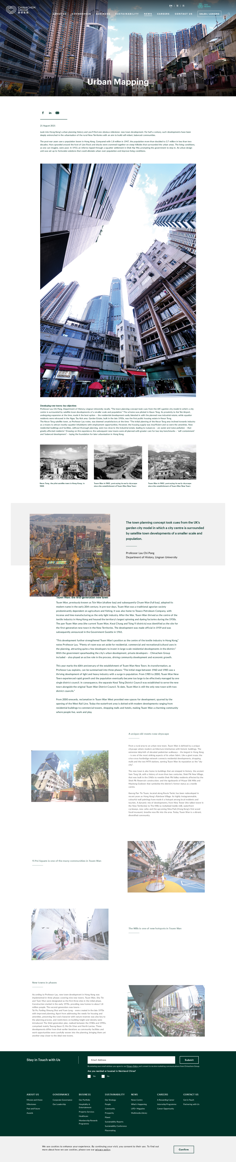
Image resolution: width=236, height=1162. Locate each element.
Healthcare (83, 1116)
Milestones (31, 1104)
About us (60, 13)
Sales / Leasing (209, 13)
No (108, 1076)
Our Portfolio (84, 1100)
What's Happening (139, 1104)
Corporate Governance (62, 1100)
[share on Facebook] (43, 113)
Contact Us (184, 13)
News (148, 13)
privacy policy (102, 1150)
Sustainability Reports (114, 1122)
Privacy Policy (132, 1066)
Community (110, 1109)
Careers (163, 13)
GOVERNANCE (81, 13)
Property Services (86, 1112)
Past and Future (33, 1109)
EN (170, 5)
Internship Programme (166, 1104)
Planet (107, 1118)
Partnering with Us (191, 1104)
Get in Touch (188, 1100)
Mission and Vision (34, 1100)
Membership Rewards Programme (88, 1122)
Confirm (184, 1149)
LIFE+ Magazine (138, 1109)
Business (103, 13)
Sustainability (127, 13)
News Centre (137, 1100)
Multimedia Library (139, 1113)
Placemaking (110, 1131)
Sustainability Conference (116, 1126)
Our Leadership (59, 1104)
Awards (30, 1113)
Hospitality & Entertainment (85, 1106)
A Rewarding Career (165, 1100)
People (108, 1104)
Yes (94, 1076)
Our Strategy (110, 1100)
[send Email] (57, 113)
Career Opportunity (165, 1109)
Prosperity (109, 1113)
